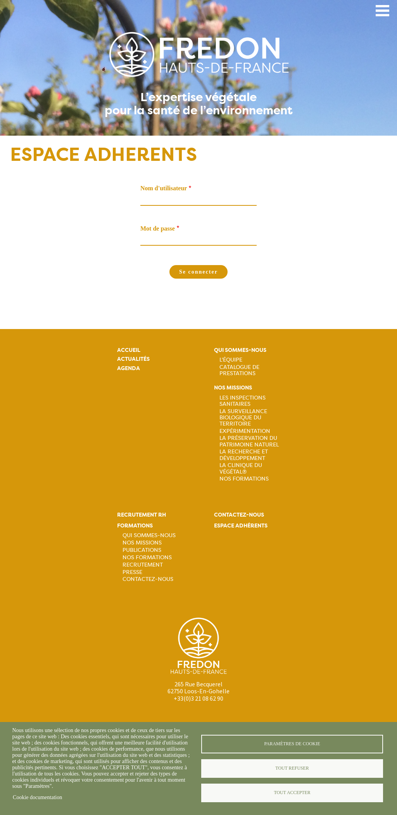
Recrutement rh (141, 515)
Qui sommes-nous (240, 350)
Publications (142, 549)
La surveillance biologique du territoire (243, 417)
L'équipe (230, 359)
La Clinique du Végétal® (240, 468)
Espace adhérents (241, 525)
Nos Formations (244, 478)
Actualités (133, 359)
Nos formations (147, 557)
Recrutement (143, 564)
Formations (135, 525)
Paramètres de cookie (292, 743)
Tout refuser (292, 768)
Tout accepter (292, 792)
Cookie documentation (37, 797)
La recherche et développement (243, 454)
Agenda (128, 368)
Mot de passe (157, 228)
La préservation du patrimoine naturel (249, 441)
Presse (132, 572)
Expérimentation (244, 430)
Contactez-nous (148, 578)
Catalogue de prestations (239, 370)
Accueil (128, 350)
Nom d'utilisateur (163, 188)
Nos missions (233, 387)
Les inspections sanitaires (242, 400)
